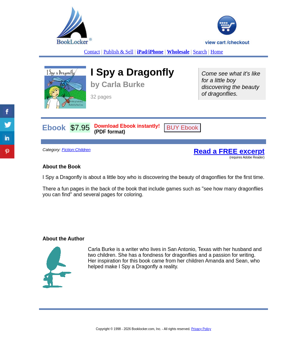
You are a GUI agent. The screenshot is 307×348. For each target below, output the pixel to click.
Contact (92, 51)
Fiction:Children (76, 149)
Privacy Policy (201, 329)
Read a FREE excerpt (229, 151)
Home (216, 51)
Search (200, 51)
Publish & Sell (118, 51)
